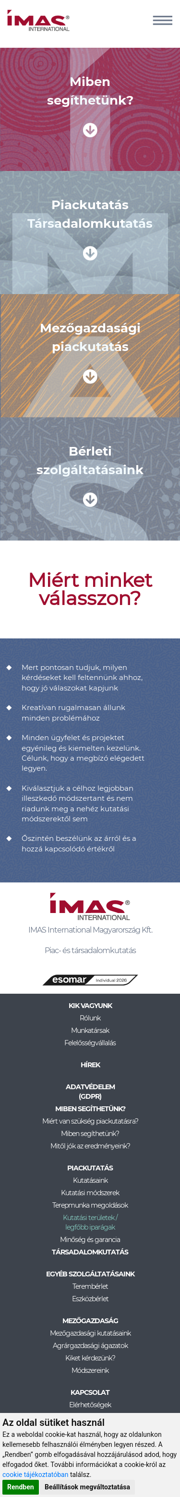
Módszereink (90, 1370)
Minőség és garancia (90, 1239)
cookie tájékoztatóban (35, 1474)
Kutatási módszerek (90, 1193)
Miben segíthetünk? (90, 1133)
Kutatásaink (90, 1180)
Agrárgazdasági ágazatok (90, 1345)
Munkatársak (90, 1030)
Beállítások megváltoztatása (87, 1487)
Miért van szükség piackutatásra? (90, 1121)
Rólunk (90, 1018)
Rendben (20, 1487)
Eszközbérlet (90, 1299)
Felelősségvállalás (90, 1043)
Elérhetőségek (90, 1405)
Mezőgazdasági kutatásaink (90, 1333)
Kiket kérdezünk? (90, 1358)
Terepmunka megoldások (90, 1205)
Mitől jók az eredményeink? (90, 1146)
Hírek (90, 1065)
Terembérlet (90, 1286)
